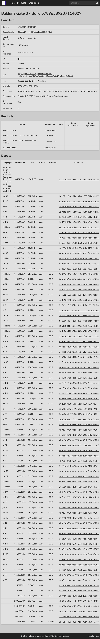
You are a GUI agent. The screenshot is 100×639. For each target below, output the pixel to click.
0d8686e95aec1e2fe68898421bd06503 (79, 274)
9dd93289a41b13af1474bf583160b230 (79, 289)
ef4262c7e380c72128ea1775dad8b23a (79, 352)
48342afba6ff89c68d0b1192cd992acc (79, 393)
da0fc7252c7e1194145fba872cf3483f (79, 580)
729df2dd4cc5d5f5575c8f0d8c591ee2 (79, 211)
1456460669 (23, 45)
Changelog (33, 3)
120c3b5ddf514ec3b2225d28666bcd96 (79, 310)
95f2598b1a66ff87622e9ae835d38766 (79, 570)
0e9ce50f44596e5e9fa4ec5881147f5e (79, 279)
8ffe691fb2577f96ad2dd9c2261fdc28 (79, 305)
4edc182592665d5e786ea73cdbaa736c (79, 300)
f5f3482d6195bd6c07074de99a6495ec (79, 507)
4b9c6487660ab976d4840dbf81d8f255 (79, 429)
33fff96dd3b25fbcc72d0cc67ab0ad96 (79, 596)
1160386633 (50, 136)
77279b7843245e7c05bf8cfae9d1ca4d (79, 518)
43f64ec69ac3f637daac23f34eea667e (79, 179)
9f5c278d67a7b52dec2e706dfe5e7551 (79, 243)
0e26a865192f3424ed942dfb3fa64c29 (79, 217)
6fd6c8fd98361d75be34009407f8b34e (79, 403)
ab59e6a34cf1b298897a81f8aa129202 (79, 601)
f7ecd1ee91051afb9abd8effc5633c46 (79, 455)
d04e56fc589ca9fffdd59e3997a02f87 (79, 611)
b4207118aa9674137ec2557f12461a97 (79, 196)
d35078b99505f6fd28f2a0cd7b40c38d (79, 424)
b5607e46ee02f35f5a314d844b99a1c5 (79, 606)
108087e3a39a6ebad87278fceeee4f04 (79, 237)
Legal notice (94, 636)
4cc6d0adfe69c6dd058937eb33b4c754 (79, 398)
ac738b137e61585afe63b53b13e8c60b (79, 590)
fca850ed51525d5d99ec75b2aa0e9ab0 (79, 320)
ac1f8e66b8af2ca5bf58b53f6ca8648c (79, 388)
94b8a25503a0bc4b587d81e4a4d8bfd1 (79, 294)
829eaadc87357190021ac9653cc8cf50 (79, 201)
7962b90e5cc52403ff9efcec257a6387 (79, 549)
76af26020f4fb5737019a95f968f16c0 (79, 419)
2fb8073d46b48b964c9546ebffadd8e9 (79, 435)
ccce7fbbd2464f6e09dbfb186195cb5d (79, 476)
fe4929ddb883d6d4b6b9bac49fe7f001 (79, 258)
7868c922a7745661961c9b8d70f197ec (79, 487)
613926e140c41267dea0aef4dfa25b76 (79, 357)
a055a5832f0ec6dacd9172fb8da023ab (79, 367)
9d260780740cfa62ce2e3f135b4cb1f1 (79, 227)
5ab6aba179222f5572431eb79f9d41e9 (79, 284)
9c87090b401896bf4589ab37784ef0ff (79, 206)
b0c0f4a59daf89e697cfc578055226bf (79, 409)
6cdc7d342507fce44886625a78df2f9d (79, 331)
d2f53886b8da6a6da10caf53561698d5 (79, 362)
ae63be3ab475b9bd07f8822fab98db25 (79, 253)
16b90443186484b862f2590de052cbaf (79, 445)
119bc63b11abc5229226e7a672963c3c (79, 232)
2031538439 (50, 148)
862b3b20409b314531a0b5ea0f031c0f (79, 372)
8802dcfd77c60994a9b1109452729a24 (79, 263)
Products (21, 3)
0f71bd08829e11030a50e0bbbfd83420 (79, 585)
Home (12, 3)
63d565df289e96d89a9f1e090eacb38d (79, 222)
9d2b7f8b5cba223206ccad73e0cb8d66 (79, 269)
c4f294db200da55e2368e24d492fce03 (79, 248)
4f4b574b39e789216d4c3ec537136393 (79, 346)
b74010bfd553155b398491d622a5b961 (79, 378)
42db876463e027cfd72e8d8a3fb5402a (79, 341)
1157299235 (50, 142)
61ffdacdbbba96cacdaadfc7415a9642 (79, 466)
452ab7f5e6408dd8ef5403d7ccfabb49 (79, 383)
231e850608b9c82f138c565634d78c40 (79, 616)
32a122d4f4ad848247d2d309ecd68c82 (79, 326)
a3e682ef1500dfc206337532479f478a (79, 559)
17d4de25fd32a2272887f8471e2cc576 (79, 336)
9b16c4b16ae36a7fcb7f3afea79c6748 (79, 621)
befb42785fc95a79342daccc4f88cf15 (79, 497)
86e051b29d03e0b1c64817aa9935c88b (79, 528)
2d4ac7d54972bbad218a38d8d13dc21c (79, 315)
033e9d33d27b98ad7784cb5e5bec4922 (79, 414)
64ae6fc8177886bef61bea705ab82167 (79, 538)
